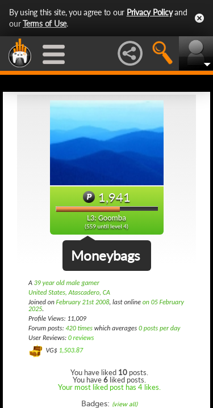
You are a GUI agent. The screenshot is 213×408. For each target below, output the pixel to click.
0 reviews (81, 338)
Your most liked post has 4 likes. (109, 387)
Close (199, 18)
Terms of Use (44, 23)
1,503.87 (71, 350)
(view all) (124, 404)
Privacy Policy (150, 12)
